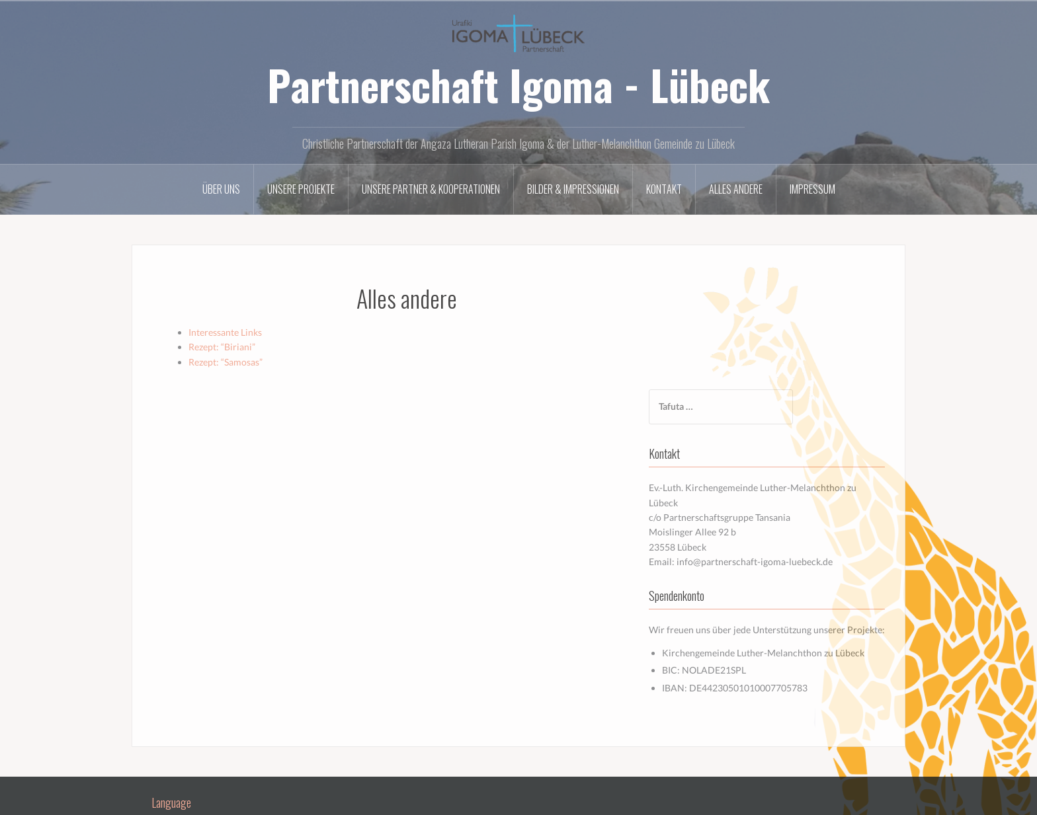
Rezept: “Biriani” (221, 346)
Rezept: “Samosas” (225, 362)
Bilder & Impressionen (573, 189)
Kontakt (664, 189)
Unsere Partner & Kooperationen (431, 189)
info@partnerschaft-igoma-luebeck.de (792, 447)
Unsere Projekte (301, 189)
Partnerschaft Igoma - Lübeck (518, 84)
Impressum (812, 189)
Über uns (221, 189)
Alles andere (736, 189)
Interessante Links (225, 332)
